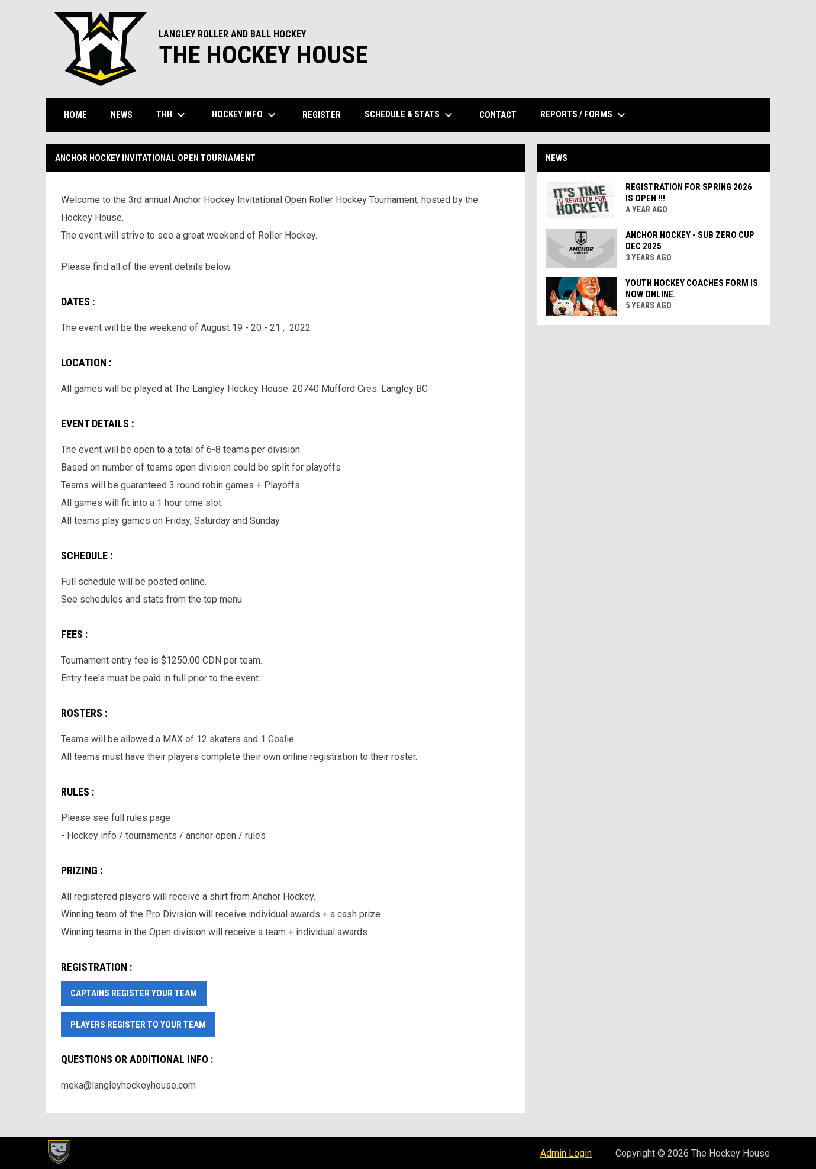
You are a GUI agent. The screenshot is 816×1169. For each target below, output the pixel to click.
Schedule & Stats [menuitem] (410, 115)
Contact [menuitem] (498, 115)
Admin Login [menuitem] (566, 1153)
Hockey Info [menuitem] (245, 115)
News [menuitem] (122, 115)
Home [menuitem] (75, 115)
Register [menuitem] (321, 115)
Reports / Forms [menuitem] (584, 115)
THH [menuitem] (172, 115)
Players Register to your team (138, 1024)
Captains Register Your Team (133, 993)
